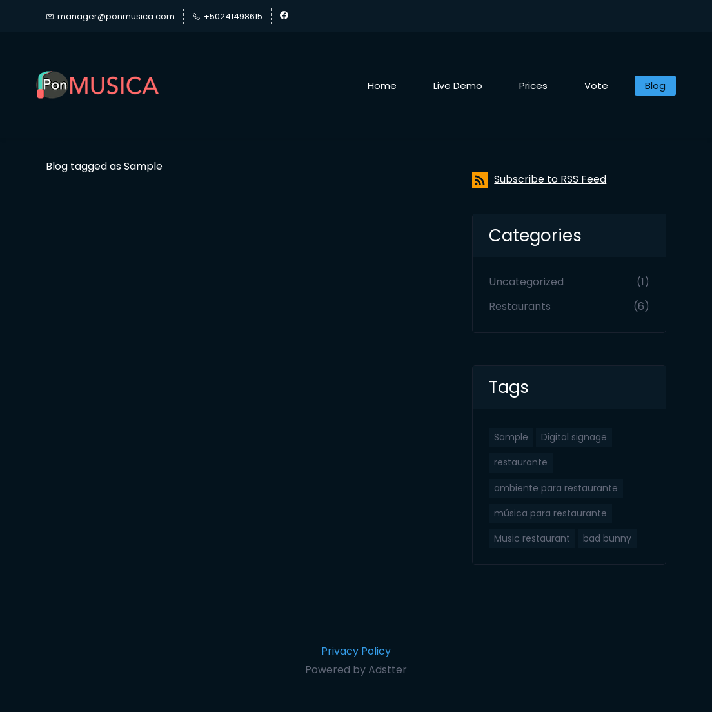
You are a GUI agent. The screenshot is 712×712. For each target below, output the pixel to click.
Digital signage (574, 437)
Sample (511, 437)
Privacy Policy (356, 651)
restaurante (521, 462)
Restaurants (520, 306)
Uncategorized (526, 281)
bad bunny (607, 538)
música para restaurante (550, 513)
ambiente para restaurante (556, 488)
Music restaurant (532, 538)
